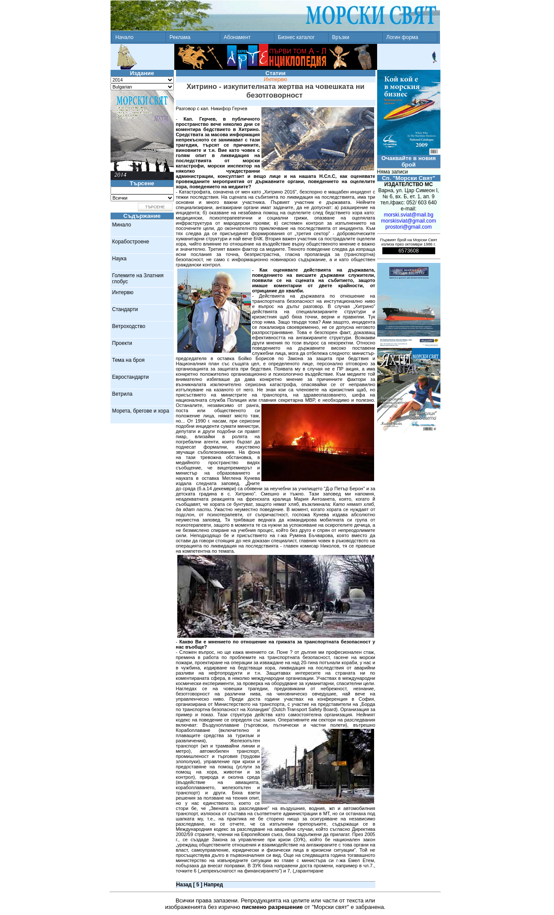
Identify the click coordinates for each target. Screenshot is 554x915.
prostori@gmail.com (408, 227)
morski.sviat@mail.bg (408, 215)
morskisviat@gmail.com (408, 221)
